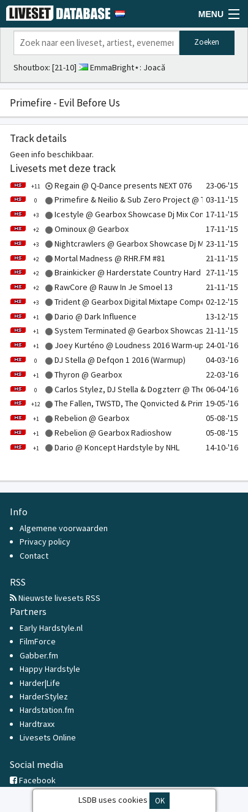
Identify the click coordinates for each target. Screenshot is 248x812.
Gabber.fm (39, 655)
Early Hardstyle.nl (51, 627)
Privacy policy (45, 541)
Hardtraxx (37, 723)
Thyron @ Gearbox (66, 374)
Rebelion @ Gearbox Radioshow (90, 432)
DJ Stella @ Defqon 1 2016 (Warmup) (98, 359)
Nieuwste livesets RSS (55, 597)
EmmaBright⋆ (115, 67)
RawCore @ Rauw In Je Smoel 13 (91, 286)
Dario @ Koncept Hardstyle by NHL (94, 447)
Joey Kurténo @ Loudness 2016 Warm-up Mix (113, 345)
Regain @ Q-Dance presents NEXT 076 (101, 185)
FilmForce (38, 641)
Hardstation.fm (47, 709)
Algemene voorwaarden (64, 528)
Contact (34, 555)
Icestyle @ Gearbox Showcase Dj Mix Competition (122, 214)
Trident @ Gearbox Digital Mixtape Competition (117, 301)
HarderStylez (44, 696)
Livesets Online (48, 737)
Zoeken (206, 42)
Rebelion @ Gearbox (69, 417)
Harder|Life (40, 682)
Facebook (33, 780)
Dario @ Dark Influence (73, 316)
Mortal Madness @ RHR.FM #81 (87, 258)
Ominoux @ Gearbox (69, 228)
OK (160, 800)
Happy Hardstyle (50, 668)
